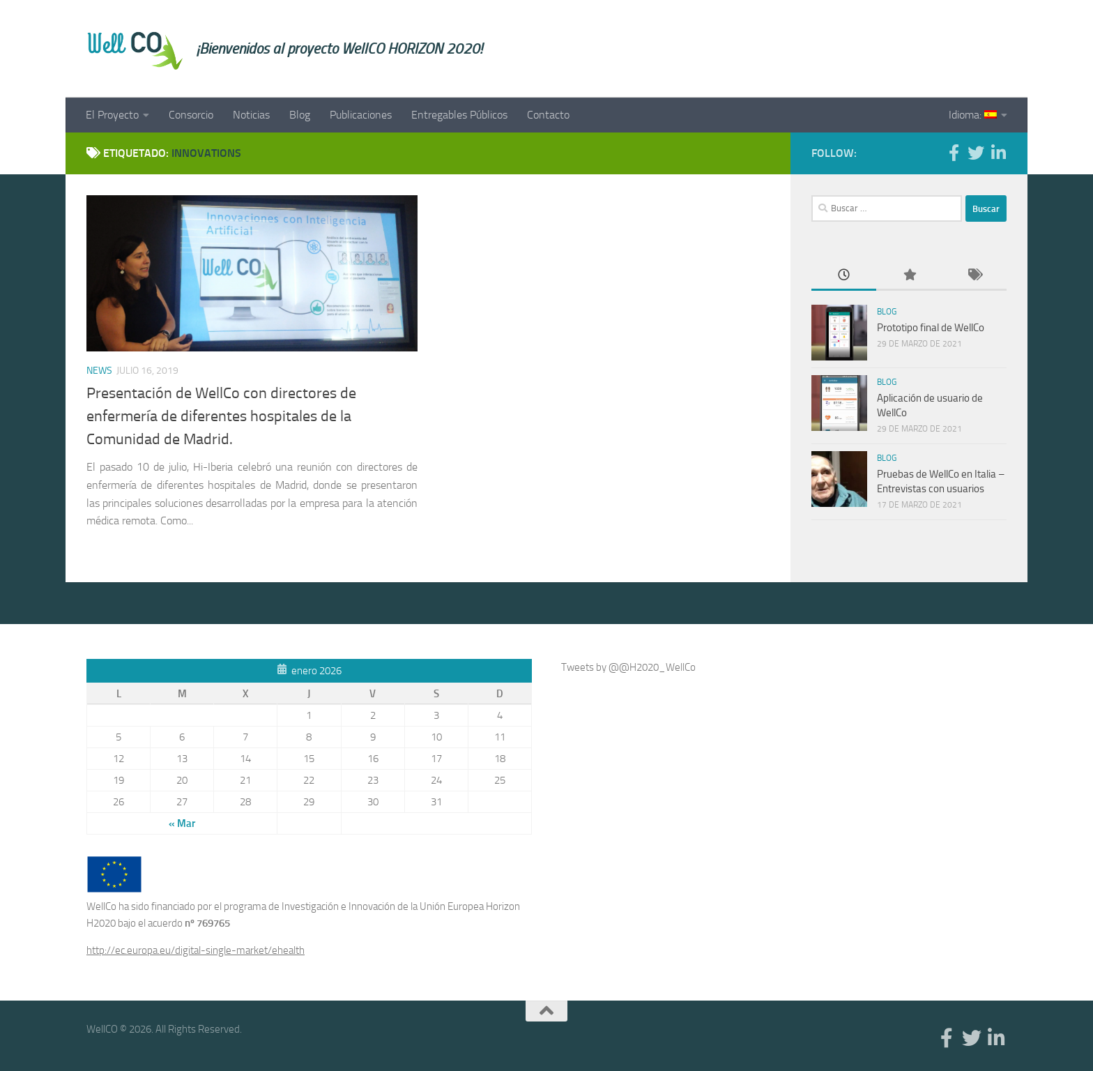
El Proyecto (112, 114)
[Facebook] (953, 152)
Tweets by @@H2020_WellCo (628, 667)
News (99, 371)
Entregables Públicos (459, 114)
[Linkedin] (998, 152)
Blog (299, 114)
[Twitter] (976, 152)
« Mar (182, 823)
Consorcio (191, 114)
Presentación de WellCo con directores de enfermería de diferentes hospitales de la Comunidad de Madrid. (221, 416)
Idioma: (973, 114)
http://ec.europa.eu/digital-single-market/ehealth (195, 950)
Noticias (251, 114)
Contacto (548, 114)
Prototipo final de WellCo (930, 327)
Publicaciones (361, 114)
